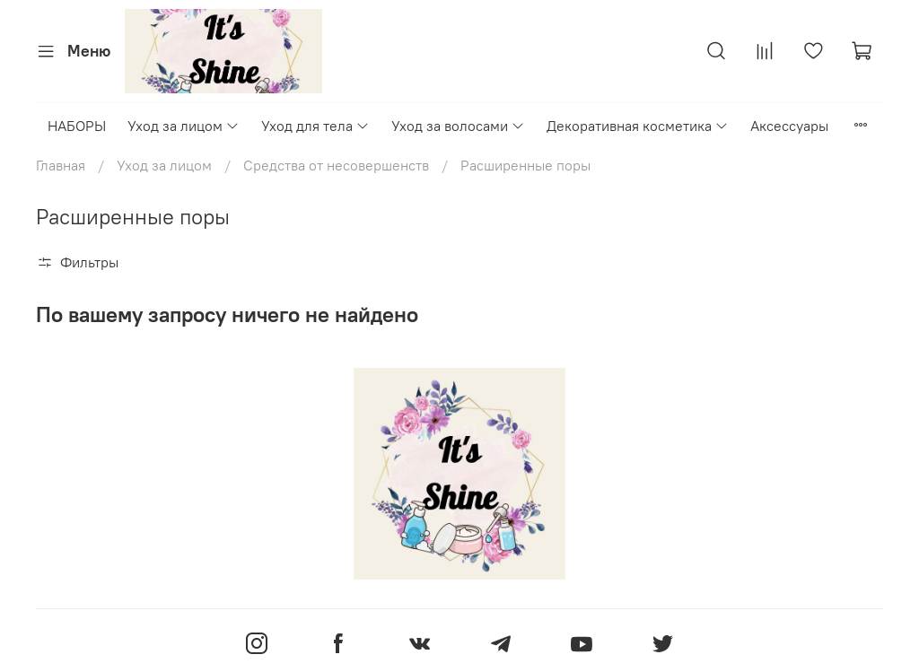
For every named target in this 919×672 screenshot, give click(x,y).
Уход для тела (315, 126)
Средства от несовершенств (336, 165)
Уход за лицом (183, 126)
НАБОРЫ (77, 126)
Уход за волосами (458, 126)
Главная (60, 165)
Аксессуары (789, 126)
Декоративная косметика (638, 126)
